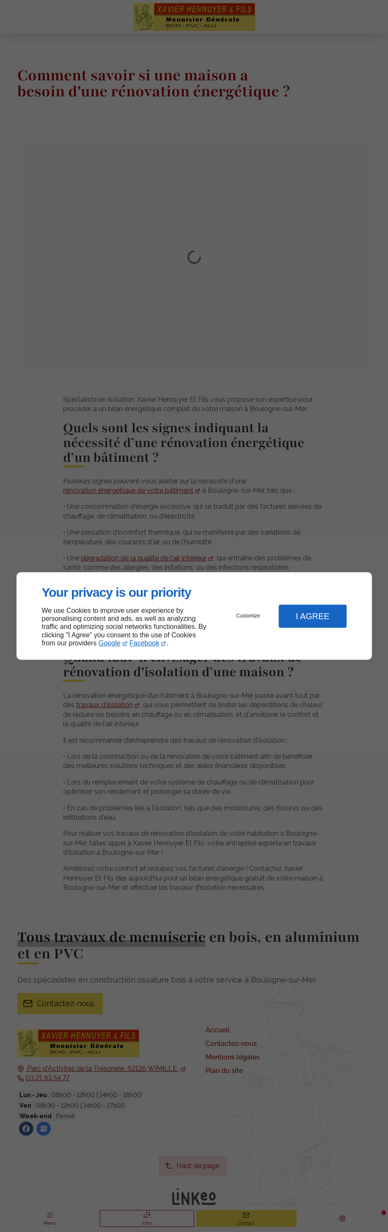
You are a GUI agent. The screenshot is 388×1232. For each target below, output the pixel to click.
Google (110, 643)
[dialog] (194, 616)
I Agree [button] (313, 616)
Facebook (144, 643)
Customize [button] (248, 616)
